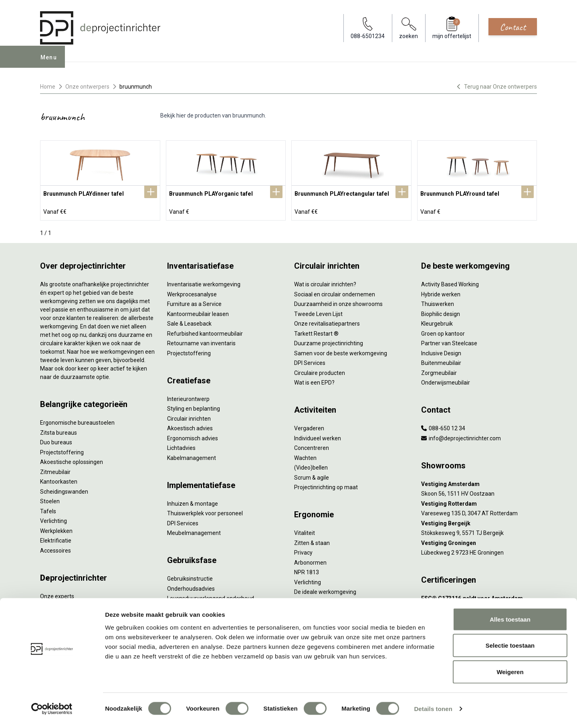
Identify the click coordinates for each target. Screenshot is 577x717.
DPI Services (182, 522)
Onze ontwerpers (87, 86)
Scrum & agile (311, 476)
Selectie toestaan (510, 638)
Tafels (48, 509)
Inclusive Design (441, 351)
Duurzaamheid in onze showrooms (338, 302)
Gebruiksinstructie (190, 577)
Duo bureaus (56, 440)
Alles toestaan (510, 611)
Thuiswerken (437, 302)
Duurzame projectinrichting (328, 341)
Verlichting (53, 519)
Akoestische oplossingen (71, 460)
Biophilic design (440, 312)
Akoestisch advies (190, 426)
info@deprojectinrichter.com (461, 436)
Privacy (303, 551)
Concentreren (311, 446)
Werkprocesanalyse (192, 293)
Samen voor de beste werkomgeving (340, 351)
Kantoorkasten (58, 480)
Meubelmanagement (194, 531)
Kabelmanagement (191, 456)
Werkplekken (56, 529)
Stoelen (50, 499)
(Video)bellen (311, 466)
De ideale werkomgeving (325, 590)
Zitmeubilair (55, 470)
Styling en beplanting (193, 407)
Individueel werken (317, 436)
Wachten (305, 456)
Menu (51, 62)
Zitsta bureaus (58, 431)
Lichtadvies (181, 446)
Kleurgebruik (437, 322)
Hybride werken (440, 293)
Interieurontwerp (188, 397)
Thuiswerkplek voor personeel (205, 511)
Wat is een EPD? (314, 381)
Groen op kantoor (443, 332)
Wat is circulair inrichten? (325, 283)
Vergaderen (309, 426)
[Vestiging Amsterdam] (479, 482)
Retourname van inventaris (201, 341)
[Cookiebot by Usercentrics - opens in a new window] (52, 701)
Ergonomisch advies (192, 436)
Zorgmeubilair (439, 371)
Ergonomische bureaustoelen (77, 421)
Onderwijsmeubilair (445, 381)
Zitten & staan (312, 541)
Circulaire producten (319, 371)
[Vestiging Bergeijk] (479, 522)
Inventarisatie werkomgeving (203, 283)
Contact (513, 27)
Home (47, 86)
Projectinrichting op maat (326, 485)
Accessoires (55, 549)
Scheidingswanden (64, 490)
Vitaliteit (304, 531)
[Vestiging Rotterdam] (479, 502)
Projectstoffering (62, 451)
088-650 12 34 (443, 426)
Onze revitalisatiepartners (327, 322)
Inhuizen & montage (192, 502)
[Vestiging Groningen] (479, 541)
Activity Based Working (450, 283)
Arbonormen (310, 561)
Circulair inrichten (189, 417)
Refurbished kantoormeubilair (205, 332)
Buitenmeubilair (441, 361)
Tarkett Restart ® (316, 332)
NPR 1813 (306, 570)
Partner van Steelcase (449, 341)
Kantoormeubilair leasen (198, 312)
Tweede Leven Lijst (318, 312)
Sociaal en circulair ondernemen (334, 293)
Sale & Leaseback (189, 322)
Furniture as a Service (194, 302)
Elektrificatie (55, 539)
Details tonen (433, 701)
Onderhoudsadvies (191, 587)
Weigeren (509, 664)
